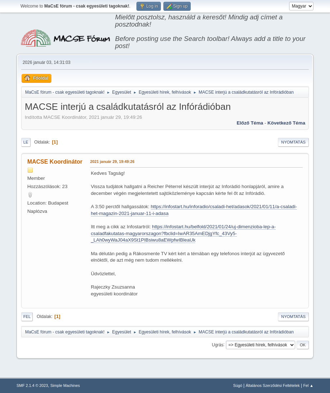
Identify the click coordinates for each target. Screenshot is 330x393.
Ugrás (217, 344)
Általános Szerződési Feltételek (272, 385)
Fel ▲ (308, 385)
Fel (27, 316)
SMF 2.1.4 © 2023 (32, 385)
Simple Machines (65, 385)
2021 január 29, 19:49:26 (112, 161)
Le (25, 142)
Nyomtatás (293, 142)
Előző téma (250, 123)
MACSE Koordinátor (55, 162)
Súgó (237, 385)
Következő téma (286, 123)
